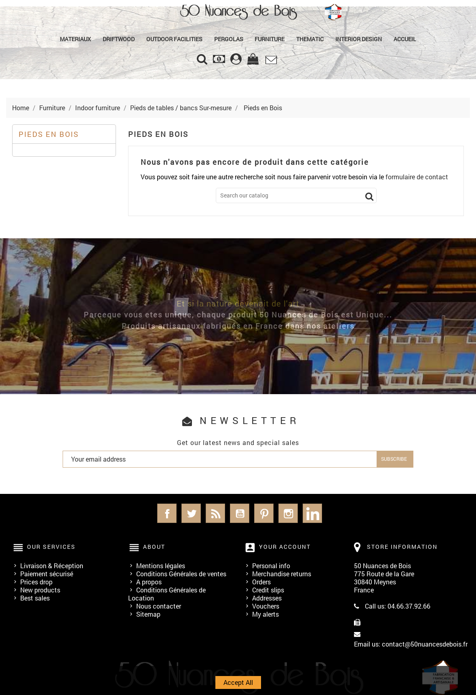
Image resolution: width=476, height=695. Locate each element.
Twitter (191, 513)
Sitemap (148, 614)
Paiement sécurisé (46, 573)
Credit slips (268, 590)
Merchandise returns (281, 573)
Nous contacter (158, 606)
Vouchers (265, 606)
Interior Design (358, 39)
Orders (261, 581)
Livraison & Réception (51, 565)
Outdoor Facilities (174, 39)
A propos (149, 581)
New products (40, 590)
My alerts (265, 614)
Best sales (35, 598)
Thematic (310, 39)
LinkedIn (312, 513)
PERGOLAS (228, 39)
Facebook (167, 513)
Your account (285, 546)
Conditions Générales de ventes (181, 573)
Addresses (267, 598)
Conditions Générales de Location (167, 594)
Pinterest (264, 513)
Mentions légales (160, 565)
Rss (215, 513)
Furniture (269, 39)
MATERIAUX (75, 39)
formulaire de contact (416, 176)
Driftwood (119, 39)
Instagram (288, 513)
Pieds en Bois (49, 134)
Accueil (405, 39)
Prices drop (36, 581)
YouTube (239, 513)
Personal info (271, 565)
